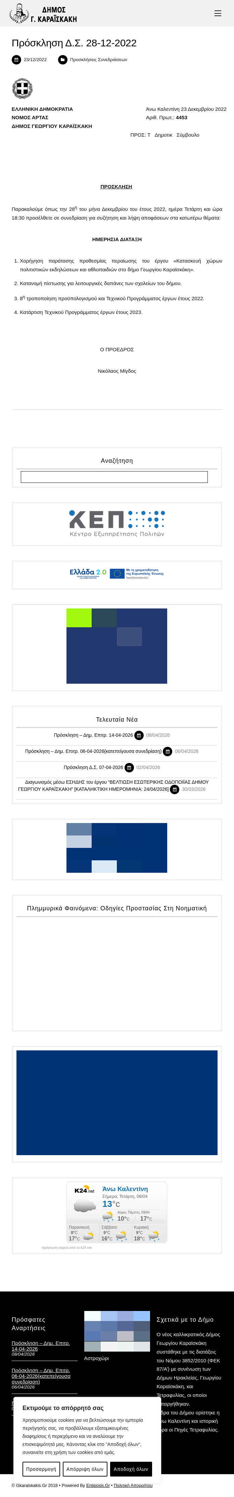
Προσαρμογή (41, 1469)
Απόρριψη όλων (85, 1469)
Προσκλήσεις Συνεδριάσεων (98, 59)
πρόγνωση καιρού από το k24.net (67, 1248)
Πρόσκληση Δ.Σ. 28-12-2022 (74, 42)
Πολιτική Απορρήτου (133, 1485)
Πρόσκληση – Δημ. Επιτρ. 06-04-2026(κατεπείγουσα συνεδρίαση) (93, 751)
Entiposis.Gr (98, 1485)
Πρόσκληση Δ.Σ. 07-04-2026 (93, 767)
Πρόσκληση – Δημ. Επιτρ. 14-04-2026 (93, 735)
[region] (87, 1440)
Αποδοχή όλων (131, 1469)
